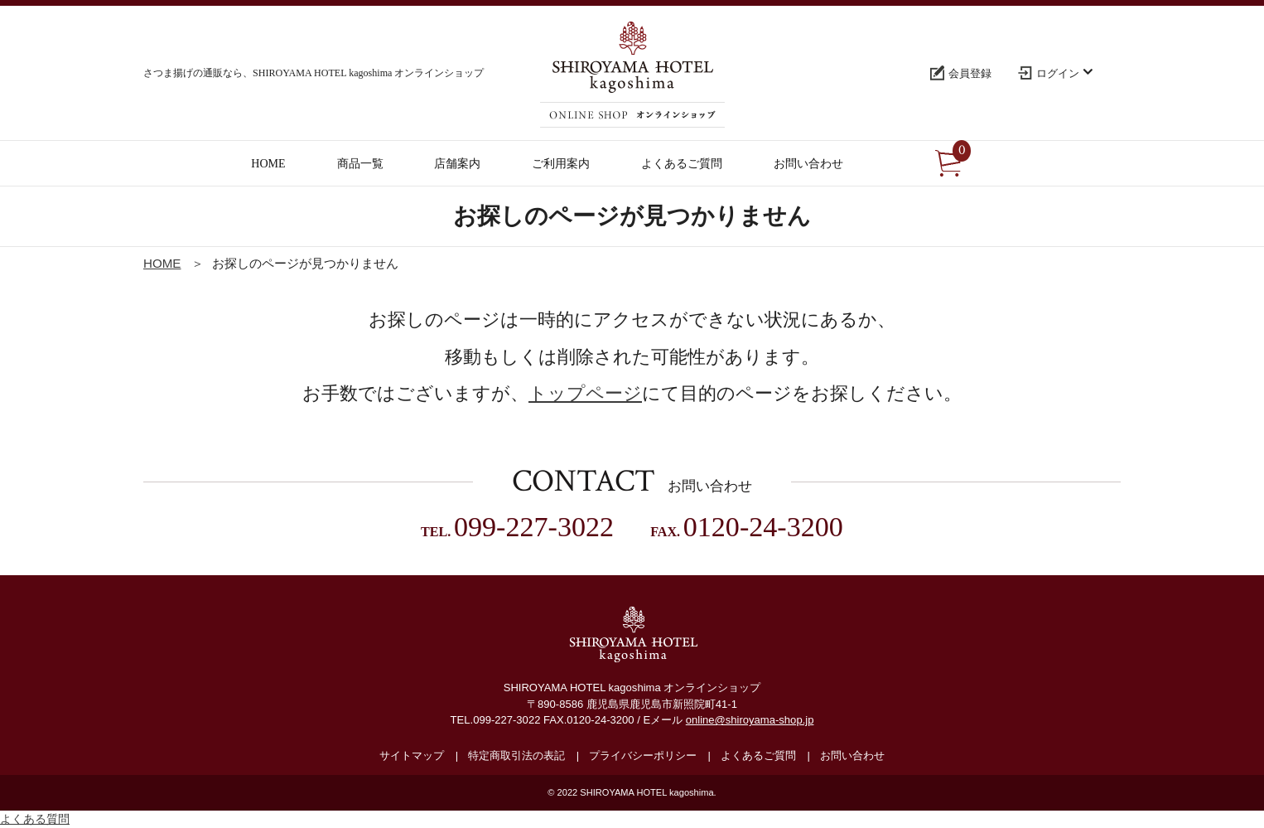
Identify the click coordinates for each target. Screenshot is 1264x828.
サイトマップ (411, 755)
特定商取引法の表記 (516, 755)
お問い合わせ (852, 755)
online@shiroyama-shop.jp (750, 720)
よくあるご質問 (758, 755)
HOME (162, 263)
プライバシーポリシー (643, 755)
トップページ (585, 393)
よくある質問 (35, 819)
